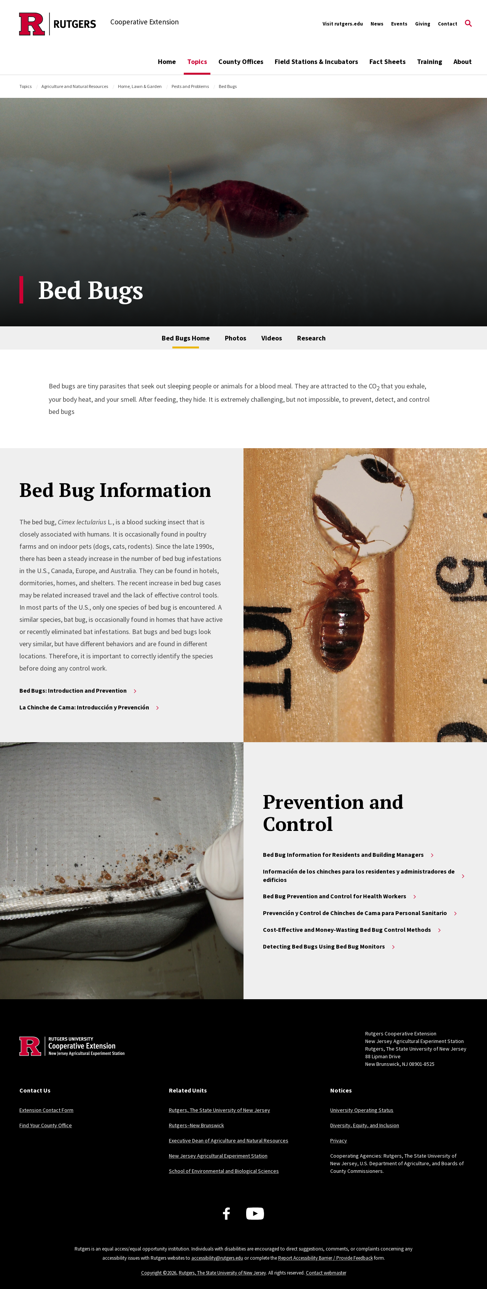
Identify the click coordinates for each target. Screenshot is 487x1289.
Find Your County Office (45, 1125)
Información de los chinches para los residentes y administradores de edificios (364, 875)
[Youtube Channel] (255, 1214)
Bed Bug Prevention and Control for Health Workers (340, 896)
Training (429, 61)
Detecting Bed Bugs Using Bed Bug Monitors (329, 946)
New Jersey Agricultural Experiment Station (218, 1155)
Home (167, 61)
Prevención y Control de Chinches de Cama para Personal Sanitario (360, 913)
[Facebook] (226, 1214)
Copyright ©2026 (158, 1273)
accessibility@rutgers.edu (217, 1258)
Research (311, 338)
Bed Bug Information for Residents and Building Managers (349, 854)
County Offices (240, 61)
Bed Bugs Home (186, 338)
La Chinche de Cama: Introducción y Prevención (89, 707)
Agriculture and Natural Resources (74, 86)
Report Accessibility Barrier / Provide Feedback (325, 1258)
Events (399, 24)
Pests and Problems (190, 86)
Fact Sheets (387, 61)
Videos (271, 338)
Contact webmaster (326, 1273)
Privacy (338, 1140)
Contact (447, 24)
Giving (422, 24)
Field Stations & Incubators (316, 61)
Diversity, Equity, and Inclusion (364, 1125)
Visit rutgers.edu (343, 24)
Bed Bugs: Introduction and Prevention (78, 690)
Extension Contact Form (46, 1110)
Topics (197, 61)
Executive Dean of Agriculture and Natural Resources (228, 1140)
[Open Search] (468, 24)
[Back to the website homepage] (57, 24)
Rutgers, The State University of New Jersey (219, 1110)
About (463, 61)
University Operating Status (361, 1110)
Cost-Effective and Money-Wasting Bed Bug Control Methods (352, 929)
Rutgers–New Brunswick (196, 1125)
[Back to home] (69, 1057)
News (377, 24)
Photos (235, 338)
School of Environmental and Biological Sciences (224, 1171)
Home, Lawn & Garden (140, 86)
